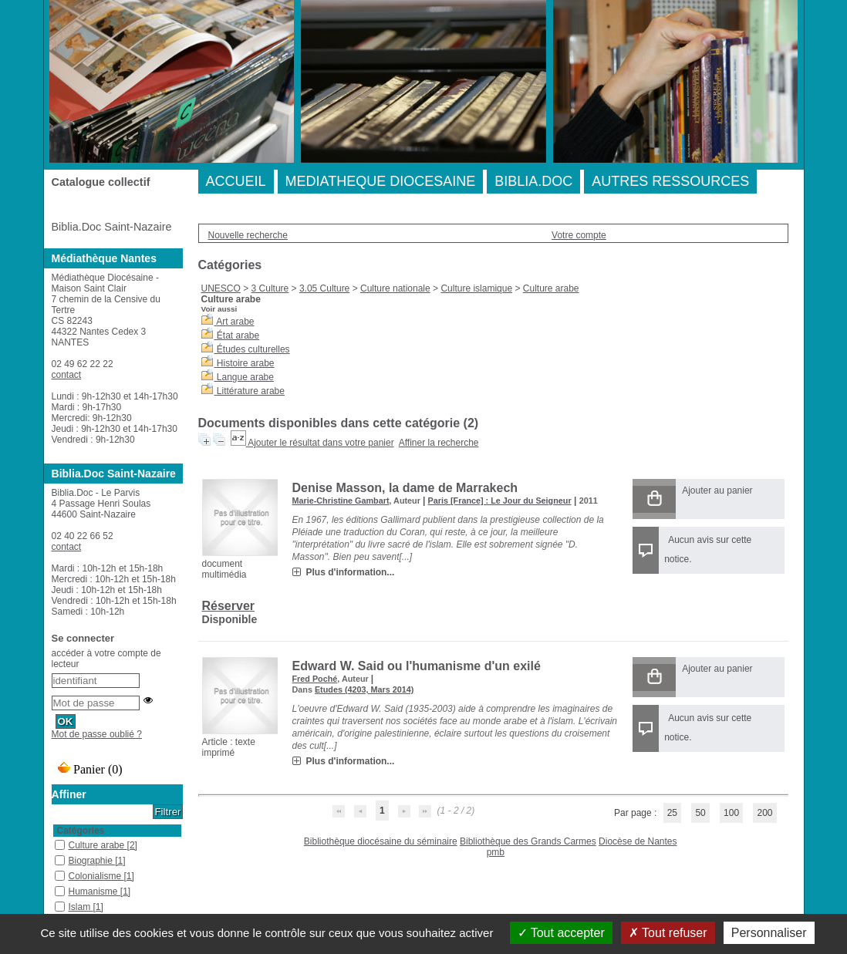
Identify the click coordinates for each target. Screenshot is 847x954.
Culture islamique (476, 288)
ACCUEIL (236, 181)
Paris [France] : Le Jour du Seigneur (500, 500)
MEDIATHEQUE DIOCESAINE (380, 181)
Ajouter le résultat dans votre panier (320, 442)
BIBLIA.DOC (533, 181)
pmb (495, 852)
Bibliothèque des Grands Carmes (528, 841)
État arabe (238, 335)
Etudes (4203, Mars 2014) (364, 689)
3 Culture (270, 288)
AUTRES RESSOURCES (670, 181)
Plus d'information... (350, 572)
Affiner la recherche (439, 442)
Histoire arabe (246, 363)
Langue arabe (245, 377)
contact (67, 374)
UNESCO (221, 288)
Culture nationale (395, 288)
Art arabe (235, 321)
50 (700, 812)
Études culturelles (253, 349)
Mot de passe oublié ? (97, 734)
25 (672, 812)
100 (731, 812)
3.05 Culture (324, 288)
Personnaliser (769, 932)
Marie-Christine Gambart (341, 500)
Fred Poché (315, 678)
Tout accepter (561, 932)
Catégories (81, 830)
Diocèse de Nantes (638, 841)
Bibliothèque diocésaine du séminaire (380, 841)
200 (764, 812)
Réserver (228, 605)
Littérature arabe (251, 391)
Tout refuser (668, 932)
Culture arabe (551, 288)
